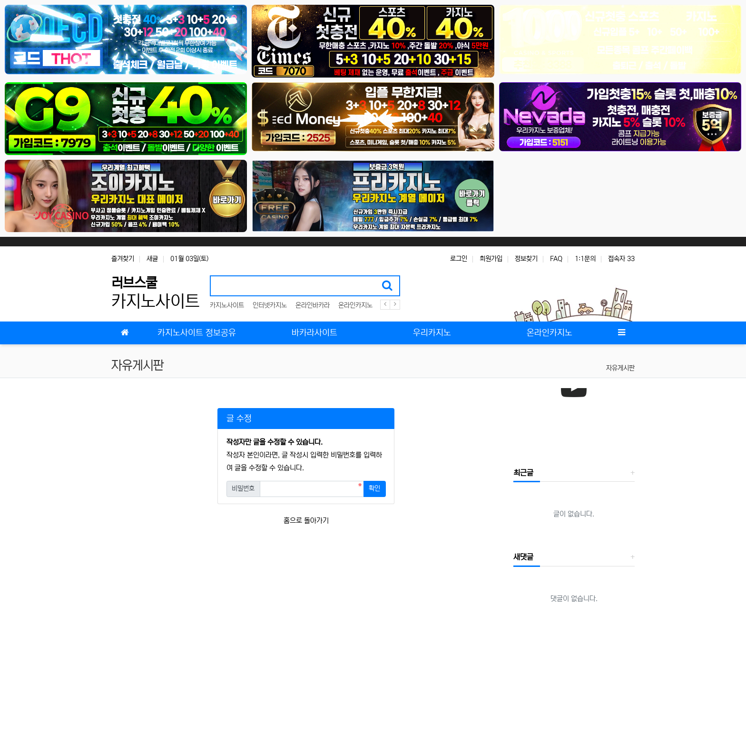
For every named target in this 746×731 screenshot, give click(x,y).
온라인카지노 (355, 305)
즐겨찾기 (122, 259)
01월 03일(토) (189, 259)
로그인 (458, 259)
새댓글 (523, 557)
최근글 (523, 472)
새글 (152, 259)
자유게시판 (620, 368)
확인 (374, 488)
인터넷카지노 (270, 305)
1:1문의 (585, 259)
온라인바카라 (312, 305)
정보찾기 (526, 259)
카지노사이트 (227, 305)
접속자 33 (621, 259)
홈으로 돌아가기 (306, 521)
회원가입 (491, 259)
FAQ (556, 259)
